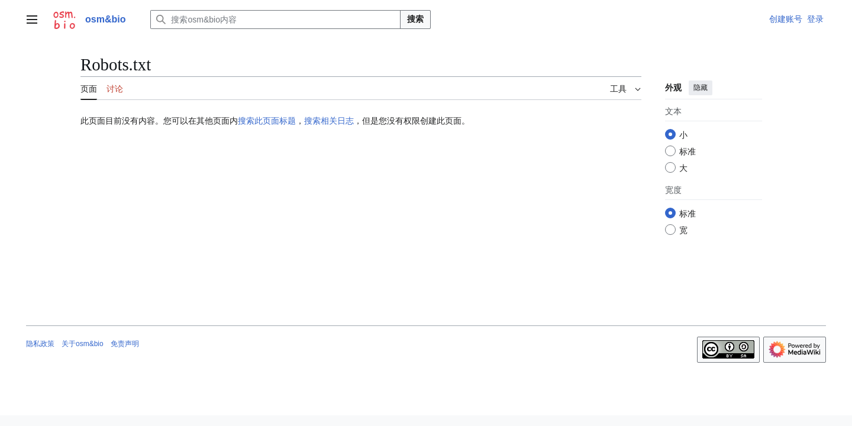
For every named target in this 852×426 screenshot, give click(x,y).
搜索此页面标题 (267, 120)
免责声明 (125, 344)
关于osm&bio (83, 344)
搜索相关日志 (329, 120)
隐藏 (700, 87)
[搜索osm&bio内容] (275, 19)
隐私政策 (40, 344)
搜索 (415, 19)
